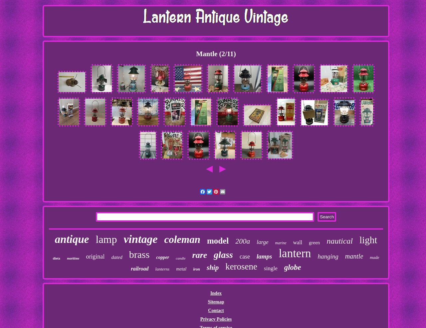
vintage (140, 239)
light (368, 240)
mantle (354, 256)
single (271, 268)
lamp (106, 239)
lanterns (162, 269)
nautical (339, 241)
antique (72, 239)
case (245, 256)
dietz (57, 258)
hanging (328, 256)
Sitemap (216, 301)
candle (180, 258)
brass (139, 254)
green (314, 242)
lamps (264, 256)
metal (181, 269)
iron (196, 269)
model (218, 240)
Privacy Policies (216, 319)
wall (298, 242)
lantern (295, 253)
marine (281, 243)
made (374, 257)
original (95, 256)
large (262, 242)
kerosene (241, 267)
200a (242, 241)
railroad (139, 269)
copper (162, 257)
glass (223, 255)
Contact (216, 310)
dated (116, 257)
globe (292, 267)
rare (199, 255)
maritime (73, 258)
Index (216, 293)
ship (213, 268)
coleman (182, 239)
